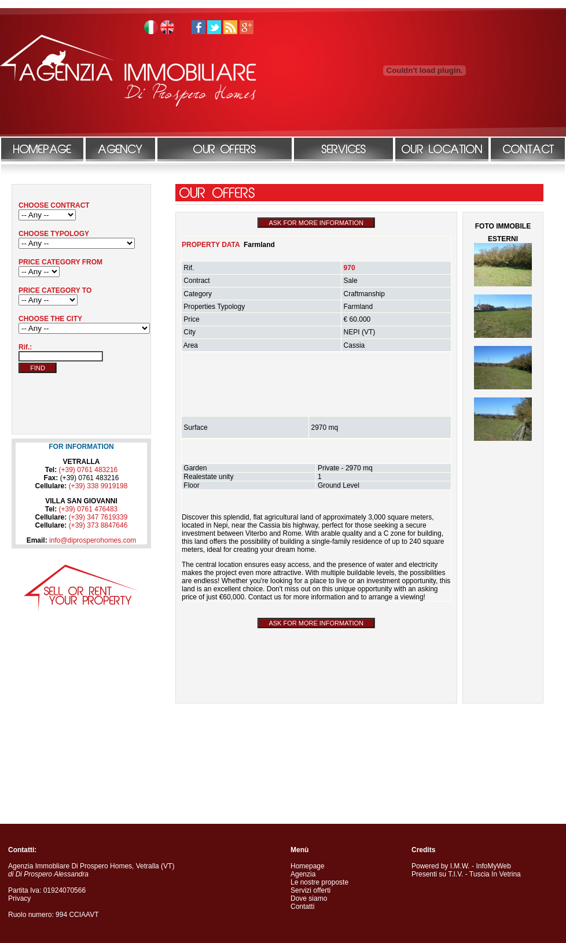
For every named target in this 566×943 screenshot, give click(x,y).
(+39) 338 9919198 (98, 486)
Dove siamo (309, 898)
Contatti (302, 907)
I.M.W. (460, 866)
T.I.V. (455, 874)
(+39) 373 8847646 (98, 525)
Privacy (19, 898)
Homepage (308, 866)
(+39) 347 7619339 (98, 517)
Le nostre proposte (319, 882)
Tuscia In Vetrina (495, 874)
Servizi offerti (310, 890)
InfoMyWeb (493, 866)
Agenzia (303, 874)
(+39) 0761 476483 (88, 509)
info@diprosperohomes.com (92, 540)
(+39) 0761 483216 (88, 470)
